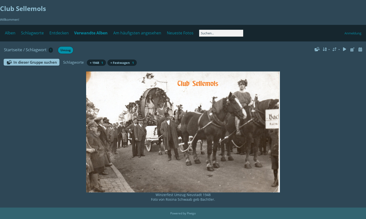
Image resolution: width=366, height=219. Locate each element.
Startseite (13, 49)
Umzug (65, 50)
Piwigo (191, 213)
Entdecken (59, 33)
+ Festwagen (122, 62)
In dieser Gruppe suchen (35, 62)
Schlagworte (32, 33)
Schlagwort (36, 49)
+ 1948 (96, 62)
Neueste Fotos (180, 33)
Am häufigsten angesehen (137, 33)
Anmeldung (352, 33)
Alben (10, 33)
